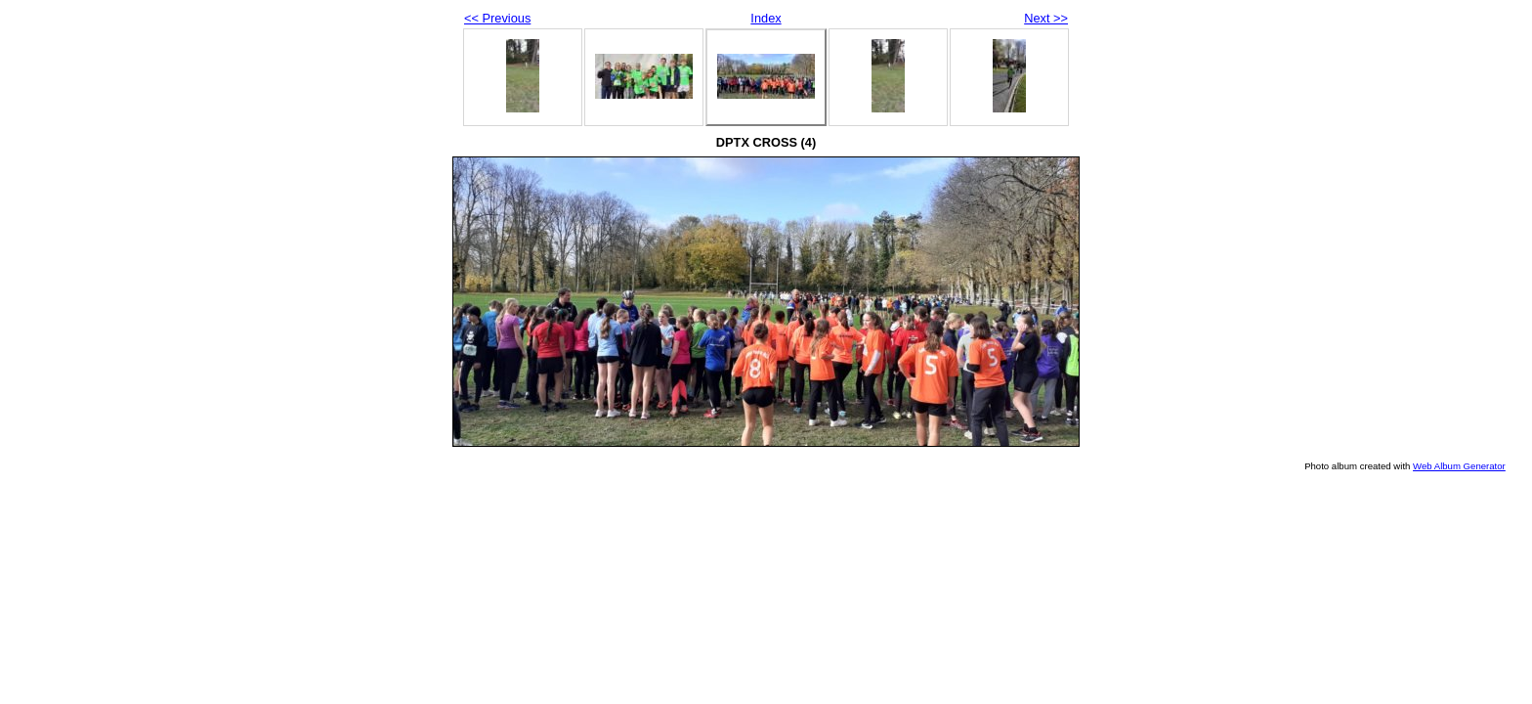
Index (765, 18)
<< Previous (497, 18)
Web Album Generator (1459, 466)
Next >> (1046, 18)
